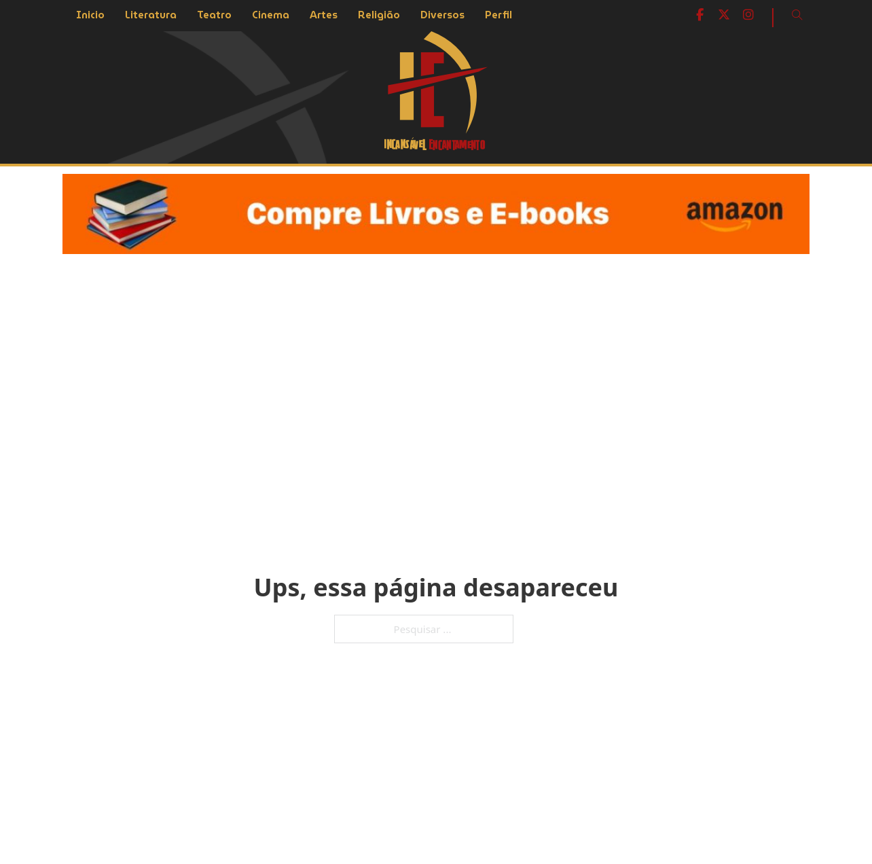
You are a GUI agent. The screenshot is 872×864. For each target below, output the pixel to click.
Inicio (90, 15)
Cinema (270, 15)
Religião (379, 15)
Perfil (498, 15)
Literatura (151, 15)
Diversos (442, 15)
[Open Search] (797, 15)
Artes (324, 15)
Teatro (214, 15)
